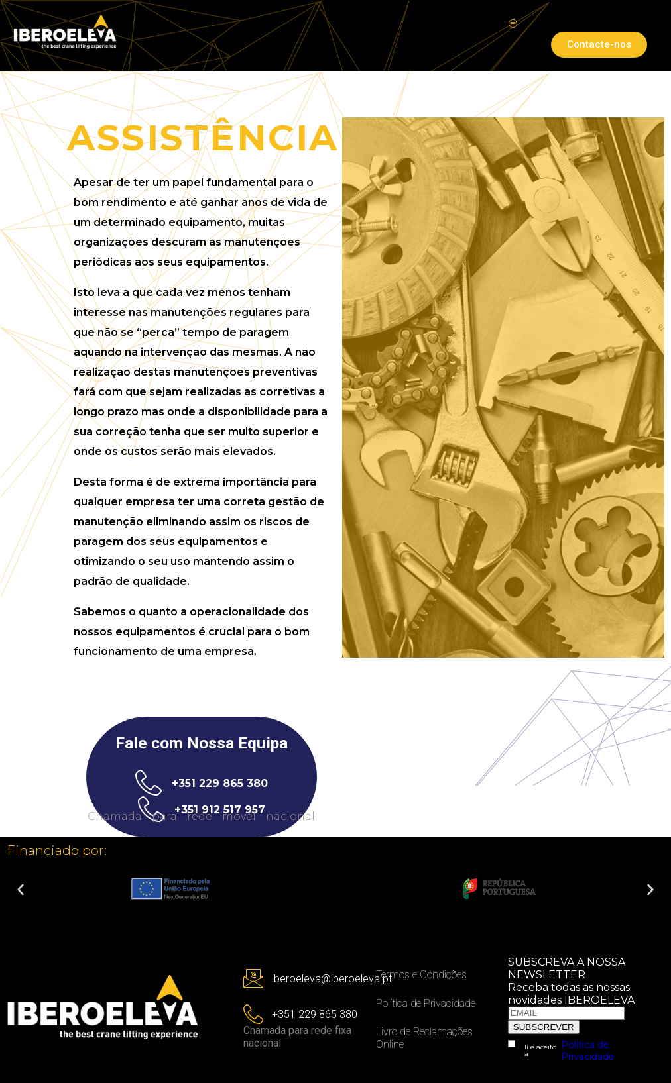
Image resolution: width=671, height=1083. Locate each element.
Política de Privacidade (588, 1050)
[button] (20, 889)
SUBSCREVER (543, 1027)
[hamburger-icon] (513, 24)
